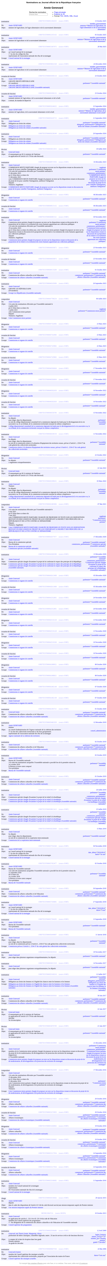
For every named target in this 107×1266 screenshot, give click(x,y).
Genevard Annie (15, 152)
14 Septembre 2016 (99, 1153)
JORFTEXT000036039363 (47, 952)
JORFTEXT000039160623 (47, 776)
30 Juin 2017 (101, 995)
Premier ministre (103, 1239)
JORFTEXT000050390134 (47, 76)
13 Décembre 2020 (99, 554)
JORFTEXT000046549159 (47, 434)
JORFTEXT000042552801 (47, 598)
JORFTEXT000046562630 (47, 390)
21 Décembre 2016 (99, 1043)
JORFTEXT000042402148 (47, 687)
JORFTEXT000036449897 (47, 935)
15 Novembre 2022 (99, 413)
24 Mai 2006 (102, 1249)
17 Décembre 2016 (99, 1070)
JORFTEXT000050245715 (47, 118)
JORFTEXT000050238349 (47, 133)
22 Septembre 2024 (99, 106)
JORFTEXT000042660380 (47, 554)
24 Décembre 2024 (99, 64)
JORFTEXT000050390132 (47, 93)
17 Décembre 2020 (99, 537)
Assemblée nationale (98, 83)
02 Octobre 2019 (100, 742)
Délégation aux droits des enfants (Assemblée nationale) (27, 128)
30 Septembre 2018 (99, 888)
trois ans (102, 1255)
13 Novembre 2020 (99, 620)
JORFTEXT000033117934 (47, 1153)
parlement (86, 83)
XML (71, 16)
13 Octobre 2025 (100, 21)
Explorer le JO (59, 14)
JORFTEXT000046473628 (47, 455)
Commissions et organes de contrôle (21, 200)
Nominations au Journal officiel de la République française (53, 2)
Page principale (60, 12)
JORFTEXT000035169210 (47, 974)
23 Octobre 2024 (100, 76)
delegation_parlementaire (85, 124)
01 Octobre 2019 (100, 776)
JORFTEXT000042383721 (47, 709)
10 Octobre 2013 (100, 1213)
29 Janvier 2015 (101, 1198)
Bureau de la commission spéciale (20, 546)
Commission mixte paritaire (100, 170)
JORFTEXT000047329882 (47, 346)
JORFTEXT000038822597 (47, 790)
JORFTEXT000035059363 (47, 995)
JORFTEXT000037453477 (47, 863)
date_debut (92, 852)
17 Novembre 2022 (99, 368)
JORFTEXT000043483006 (47, 504)
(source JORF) (64, 21)
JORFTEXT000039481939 (47, 722)
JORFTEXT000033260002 (47, 1126)
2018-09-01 (101, 852)
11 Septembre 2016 (99, 1180)
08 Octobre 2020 (100, 664)
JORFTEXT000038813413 (47, 809)
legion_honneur (100, 1235)
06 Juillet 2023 (101, 299)
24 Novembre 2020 (99, 598)
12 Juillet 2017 (101, 974)
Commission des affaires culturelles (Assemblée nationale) (28, 278)
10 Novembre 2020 (99, 642)
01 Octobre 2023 (100, 270)
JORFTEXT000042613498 (47, 575)
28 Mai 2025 (102, 47)
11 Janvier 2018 (101, 935)
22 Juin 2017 (101, 1009)
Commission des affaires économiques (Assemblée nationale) (29, 1120)
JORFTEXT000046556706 (47, 413)
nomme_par (95, 1238)
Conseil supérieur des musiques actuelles (22, 1259)
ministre (83, 25)
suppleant (102, 167)
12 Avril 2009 (101, 1230)
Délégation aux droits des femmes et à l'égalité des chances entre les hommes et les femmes (39, 984)
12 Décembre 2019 (99, 722)
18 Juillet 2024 (101, 149)
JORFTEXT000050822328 (47, 64)
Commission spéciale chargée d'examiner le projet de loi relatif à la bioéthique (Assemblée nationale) (42, 801)
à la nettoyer (83, 1263)
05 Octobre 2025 (100, 35)
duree (97, 854)
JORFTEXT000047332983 (47, 324)
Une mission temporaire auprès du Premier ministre (26, 1207)
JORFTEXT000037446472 (47, 888)
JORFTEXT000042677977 (47, 537)
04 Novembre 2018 (99, 846)
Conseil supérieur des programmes (20, 1225)
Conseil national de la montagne (19, 58)
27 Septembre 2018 (99, 902)
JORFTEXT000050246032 (47, 106)
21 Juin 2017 (101, 1026)
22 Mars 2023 (101, 346)
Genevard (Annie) (16, 1252)
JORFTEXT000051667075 (47, 47)
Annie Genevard (15, 121)
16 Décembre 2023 (99, 162)
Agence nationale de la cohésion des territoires (24, 736)
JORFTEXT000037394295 (47, 919)
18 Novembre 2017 (99, 952)
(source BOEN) (60, 1213)
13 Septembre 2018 (99, 919)
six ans (103, 854)
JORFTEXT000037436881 (47, 902)
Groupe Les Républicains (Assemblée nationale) (25, 293)
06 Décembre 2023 (99, 195)
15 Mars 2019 (101, 829)
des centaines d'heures (35, 1263)
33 (104, 1236)
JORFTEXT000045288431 (47, 481)
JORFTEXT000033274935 (47, 1099)
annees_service (97, 1236)
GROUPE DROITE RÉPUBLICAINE (21, 85)
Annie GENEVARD (16, 25)
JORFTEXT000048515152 (47, 195)
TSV (61, 16)
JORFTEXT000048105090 (47, 283)
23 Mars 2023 (101, 324)
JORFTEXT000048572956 (47, 162)
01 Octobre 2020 (100, 709)
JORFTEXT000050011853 (47, 149)
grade (95, 1242)
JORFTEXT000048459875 (47, 247)
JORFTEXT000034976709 (47, 1026)
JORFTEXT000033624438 (47, 1070)
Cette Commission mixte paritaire (20, 318)
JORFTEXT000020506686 (47, 1230)
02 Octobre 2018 (100, 863)
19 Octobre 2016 (100, 1126)
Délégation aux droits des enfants (20, 126)
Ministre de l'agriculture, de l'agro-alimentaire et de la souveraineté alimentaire (93, 27)
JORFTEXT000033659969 (47, 1043)
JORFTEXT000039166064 (47, 742)
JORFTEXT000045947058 (47, 468)
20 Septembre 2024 (99, 133)
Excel (76, 16)
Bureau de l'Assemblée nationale (19, 771)
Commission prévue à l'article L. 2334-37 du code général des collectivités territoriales (38, 946)
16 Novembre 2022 (99, 390)
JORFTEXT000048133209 (47, 270)
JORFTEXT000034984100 (47, 1009)
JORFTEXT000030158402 (47, 1198)
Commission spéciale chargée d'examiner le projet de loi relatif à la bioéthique (35, 799)
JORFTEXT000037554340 (47, 846)
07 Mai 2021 (102, 504)
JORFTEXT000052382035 (47, 21)
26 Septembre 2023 (99, 283)
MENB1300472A (47, 1213)
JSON (66, 16)
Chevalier (102, 1242)
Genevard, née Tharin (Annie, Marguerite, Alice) (26, 1233)
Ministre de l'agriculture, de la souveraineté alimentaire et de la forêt (93, 112)
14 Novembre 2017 (99, 963)
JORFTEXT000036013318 (47, 963)
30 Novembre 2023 (99, 217)
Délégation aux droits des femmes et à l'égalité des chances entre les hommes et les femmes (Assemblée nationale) (96, 986)
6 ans (103, 910)
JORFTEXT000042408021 (47, 664)
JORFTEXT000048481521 (47, 217)
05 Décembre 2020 (99, 575)
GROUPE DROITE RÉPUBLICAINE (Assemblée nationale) (29, 87)
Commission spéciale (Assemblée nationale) (23, 548)
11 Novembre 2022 (99, 434)
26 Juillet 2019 (101, 790)
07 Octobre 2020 (100, 687)
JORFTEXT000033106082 (47, 1180)
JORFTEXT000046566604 (47, 368)
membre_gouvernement (98, 24)
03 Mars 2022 (101, 481)
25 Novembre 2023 (99, 247)
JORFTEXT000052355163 (47, 35)
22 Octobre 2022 (100, 455)
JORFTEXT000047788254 (47, 299)
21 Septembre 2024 (99, 118)
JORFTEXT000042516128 (47, 620)
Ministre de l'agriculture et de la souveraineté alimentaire (95, 40)
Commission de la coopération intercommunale (24, 840)
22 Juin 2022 (101, 468)
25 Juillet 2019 (101, 809)
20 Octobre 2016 (100, 1099)
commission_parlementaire (96, 173)
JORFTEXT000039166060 (47, 755)
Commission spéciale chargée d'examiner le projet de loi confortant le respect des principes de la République (45, 564)
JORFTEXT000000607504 (47, 1249)
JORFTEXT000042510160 (47, 642)
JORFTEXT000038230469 (47, 829)
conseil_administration (98, 731)
